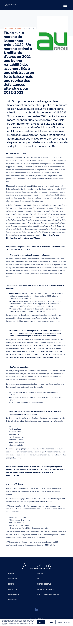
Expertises (12, 589)
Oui (40, 622)
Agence (11, 573)
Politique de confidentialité (48, 594)
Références (12, 600)
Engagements (13, 594)
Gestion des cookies (45, 589)
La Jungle (40, 618)
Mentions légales (44, 584)
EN (38, 579)
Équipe (11, 584)
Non (51, 622)
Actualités (12, 579)
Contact (40, 573)
